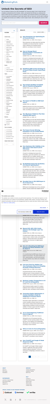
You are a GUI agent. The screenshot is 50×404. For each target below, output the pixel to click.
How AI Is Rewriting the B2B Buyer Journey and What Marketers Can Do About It (33, 247)
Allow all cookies (41, 211)
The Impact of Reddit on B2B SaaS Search (33, 101)
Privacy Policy (29, 384)
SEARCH (43, 23)
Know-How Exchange (30, 379)
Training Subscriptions (30, 369)
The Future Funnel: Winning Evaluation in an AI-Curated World (33, 130)
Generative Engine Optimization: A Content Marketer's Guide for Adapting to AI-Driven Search (33, 295)
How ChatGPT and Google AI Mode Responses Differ (33, 341)
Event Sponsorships (7, 381)
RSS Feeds (5, 371)
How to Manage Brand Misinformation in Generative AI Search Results (32, 53)
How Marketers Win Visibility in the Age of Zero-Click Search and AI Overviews (33, 147)
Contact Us (28, 378)
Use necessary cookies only (24, 211)
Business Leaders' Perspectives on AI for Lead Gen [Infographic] (34, 281)
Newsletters (5, 372)
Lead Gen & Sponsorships (8, 379)
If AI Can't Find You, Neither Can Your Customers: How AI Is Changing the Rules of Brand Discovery (34, 266)
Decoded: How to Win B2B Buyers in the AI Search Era (34, 182)
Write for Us (5, 382)
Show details (43, 207)
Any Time (8, 124)
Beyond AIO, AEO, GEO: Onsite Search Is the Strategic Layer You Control (33, 230)
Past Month (8, 119)
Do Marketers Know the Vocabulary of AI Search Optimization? (34, 164)
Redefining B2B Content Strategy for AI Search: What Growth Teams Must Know (34, 70)
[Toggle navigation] (47, 2)
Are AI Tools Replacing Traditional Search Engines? (33, 313)
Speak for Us (5, 384)
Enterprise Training (30, 371)
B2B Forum (28, 372)
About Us (4, 369)
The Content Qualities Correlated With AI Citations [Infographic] (33, 85)
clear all (12, 32)
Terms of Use (28, 382)
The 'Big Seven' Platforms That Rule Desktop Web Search (34, 114)
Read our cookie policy (9, 202)
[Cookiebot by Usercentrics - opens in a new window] (43, 191)
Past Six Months (9, 121)
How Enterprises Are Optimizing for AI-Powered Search (34, 37)
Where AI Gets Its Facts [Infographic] (34, 329)
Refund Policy (29, 381)
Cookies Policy (29, 385)
